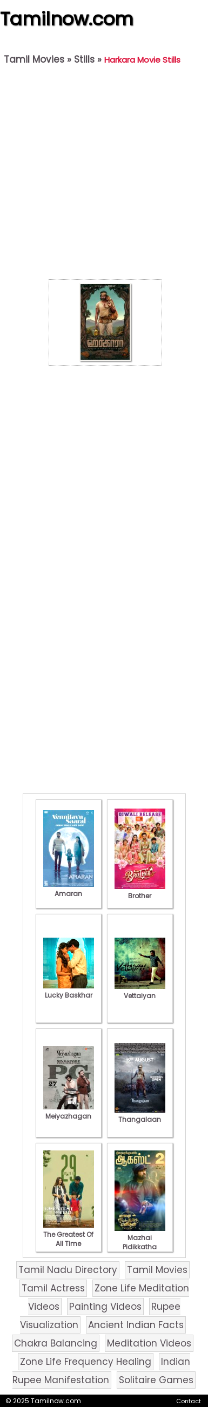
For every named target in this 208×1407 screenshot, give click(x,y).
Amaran (68, 889)
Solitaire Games (156, 1380)
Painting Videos (105, 1306)
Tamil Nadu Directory (67, 1269)
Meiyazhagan (68, 1111)
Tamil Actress (53, 1288)
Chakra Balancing (55, 1343)
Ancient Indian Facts (136, 1324)
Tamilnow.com (66, 19)
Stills (84, 59)
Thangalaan (140, 1115)
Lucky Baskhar (68, 990)
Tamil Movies (34, 59)
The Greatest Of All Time (68, 1234)
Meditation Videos (149, 1343)
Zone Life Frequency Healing (85, 1361)
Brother (140, 891)
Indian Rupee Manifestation (101, 1370)
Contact (188, 1401)
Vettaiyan (140, 991)
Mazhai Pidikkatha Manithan (140, 1242)
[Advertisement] (101, 174)
